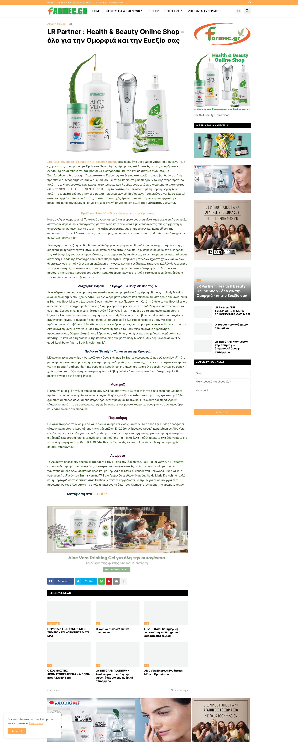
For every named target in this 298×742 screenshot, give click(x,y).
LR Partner (100, 2)
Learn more (36, 723)
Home (50, 2)
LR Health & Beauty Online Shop (74, 2)
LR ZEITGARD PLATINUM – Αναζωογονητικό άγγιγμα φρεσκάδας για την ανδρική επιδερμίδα (114, 676)
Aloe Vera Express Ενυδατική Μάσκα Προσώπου (163, 672)
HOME (96, 11)
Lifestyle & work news (123, 11)
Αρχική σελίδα (56, 23)
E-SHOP (154, 11)
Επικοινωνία (116, 2)
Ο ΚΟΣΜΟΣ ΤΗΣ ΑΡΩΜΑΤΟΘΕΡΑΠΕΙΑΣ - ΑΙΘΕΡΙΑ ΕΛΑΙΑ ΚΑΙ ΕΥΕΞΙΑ (68, 674)
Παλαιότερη (178, 690)
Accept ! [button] (16, 731)
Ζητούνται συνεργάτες (204, 11)
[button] (238, 11)
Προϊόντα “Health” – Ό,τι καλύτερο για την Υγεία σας (117, 213)
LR (70, 23)
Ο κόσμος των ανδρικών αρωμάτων (112, 630)
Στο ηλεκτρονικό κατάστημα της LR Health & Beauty (82, 162)
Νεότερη (54, 690)
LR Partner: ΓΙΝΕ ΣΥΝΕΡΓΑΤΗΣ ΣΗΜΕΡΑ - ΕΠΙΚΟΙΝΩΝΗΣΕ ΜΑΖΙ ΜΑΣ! (68, 632)
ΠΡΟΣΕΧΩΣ (171, 11)
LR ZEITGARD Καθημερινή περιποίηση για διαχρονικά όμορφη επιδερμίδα (162, 632)
